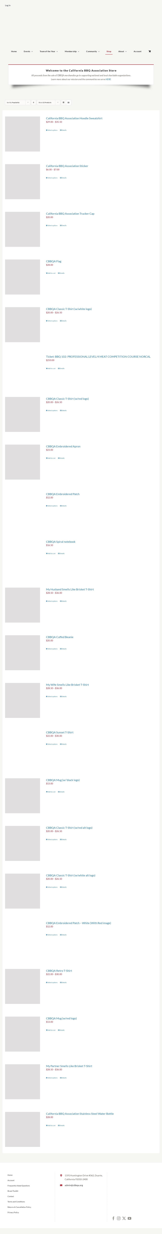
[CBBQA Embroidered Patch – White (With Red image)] (22, 938)
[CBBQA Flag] (22, 277)
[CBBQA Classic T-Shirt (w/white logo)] (22, 324)
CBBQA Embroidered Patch (62, 494)
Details (64, 130)
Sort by (13, 102)
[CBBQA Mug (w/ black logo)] (22, 795)
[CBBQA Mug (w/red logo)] (22, 1034)
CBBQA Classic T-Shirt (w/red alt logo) (69, 827)
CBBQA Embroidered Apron (63, 446)
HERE (108, 79)
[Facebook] (113, 1218)
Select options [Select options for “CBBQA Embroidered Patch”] (52, 506)
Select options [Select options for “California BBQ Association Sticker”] (52, 178)
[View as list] (68, 102)
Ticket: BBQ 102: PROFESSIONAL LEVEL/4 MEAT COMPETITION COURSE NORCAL (98, 356)
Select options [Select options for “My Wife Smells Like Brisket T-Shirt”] (52, 696)
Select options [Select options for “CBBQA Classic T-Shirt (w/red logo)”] (52, 410)
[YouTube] (129, 1218)
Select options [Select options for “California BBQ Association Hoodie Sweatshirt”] (52, 130)
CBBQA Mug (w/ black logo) (63, 780)
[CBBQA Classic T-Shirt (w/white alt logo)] (22, 891)
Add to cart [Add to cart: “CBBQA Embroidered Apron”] (51, 458)
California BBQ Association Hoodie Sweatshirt (74, 118)
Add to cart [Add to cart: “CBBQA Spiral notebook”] (51, 553)
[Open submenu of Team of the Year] (57, 51)
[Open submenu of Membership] (79, 51)
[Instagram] (118, 1218)
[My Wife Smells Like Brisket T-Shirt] (22, 700)
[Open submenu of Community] (99, 51)
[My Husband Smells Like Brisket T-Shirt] (22, 605)
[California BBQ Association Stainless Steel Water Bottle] (22, 1129)
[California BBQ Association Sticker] (22, 181)
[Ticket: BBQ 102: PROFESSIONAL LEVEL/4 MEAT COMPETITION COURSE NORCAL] (22, 369)
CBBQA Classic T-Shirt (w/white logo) (69, 309)
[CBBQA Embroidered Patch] (22, 509)
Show (45, 102)
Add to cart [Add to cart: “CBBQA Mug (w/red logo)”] (51, 1030)
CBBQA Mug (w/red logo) (61, 1018)
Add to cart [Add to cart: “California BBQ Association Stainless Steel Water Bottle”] (51, 1125)
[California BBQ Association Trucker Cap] (22, 229)
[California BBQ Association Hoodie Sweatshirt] (22, 134)
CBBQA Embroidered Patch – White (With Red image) (78, 923)
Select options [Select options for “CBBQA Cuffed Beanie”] (52, 649)
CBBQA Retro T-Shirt (59, 970)
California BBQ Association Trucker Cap (70, 213)
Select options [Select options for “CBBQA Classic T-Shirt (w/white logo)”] (52, 321)
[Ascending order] (33, 102)
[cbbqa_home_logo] (81, 14)
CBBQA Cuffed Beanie (59, 637)
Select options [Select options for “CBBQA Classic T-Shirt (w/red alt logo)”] (52, 839)
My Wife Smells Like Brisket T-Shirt (67, 684)
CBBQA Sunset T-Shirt (59, 732)
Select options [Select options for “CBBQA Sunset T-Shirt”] (52, 744)
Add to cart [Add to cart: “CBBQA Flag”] (51, 273)
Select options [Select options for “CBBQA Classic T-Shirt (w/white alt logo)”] (52, 887)
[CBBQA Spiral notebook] (22, 557)
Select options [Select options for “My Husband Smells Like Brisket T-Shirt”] (52, 601)
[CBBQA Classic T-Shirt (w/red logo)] (22, 414)
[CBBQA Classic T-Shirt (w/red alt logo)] (22, 843)
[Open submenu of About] (126, 51)
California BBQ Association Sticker (67, 166)
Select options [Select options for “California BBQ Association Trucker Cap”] (52, 225)
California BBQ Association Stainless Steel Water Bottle (80, 1113)
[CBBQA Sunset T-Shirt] (22, 748)
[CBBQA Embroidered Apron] (22, 462)
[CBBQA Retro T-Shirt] (22, 986)
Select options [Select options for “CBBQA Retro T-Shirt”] (52, 982)
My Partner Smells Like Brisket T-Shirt (69, 1066)
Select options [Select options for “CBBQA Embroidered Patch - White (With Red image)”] (52, 935)
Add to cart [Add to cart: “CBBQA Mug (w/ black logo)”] (51, 792)
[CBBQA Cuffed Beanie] (22, 652)
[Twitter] (124, 1218)
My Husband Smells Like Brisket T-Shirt (70, 589)
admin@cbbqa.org (74, 1185)
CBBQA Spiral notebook (60, 541)
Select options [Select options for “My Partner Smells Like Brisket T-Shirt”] (52, 1078)
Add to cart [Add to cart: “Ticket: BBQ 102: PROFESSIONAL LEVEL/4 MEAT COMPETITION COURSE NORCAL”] (51, 368)
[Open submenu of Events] (32, 51)
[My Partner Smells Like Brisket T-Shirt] (22, 1081)
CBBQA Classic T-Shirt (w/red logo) (67, 398)
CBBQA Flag (53, 261)
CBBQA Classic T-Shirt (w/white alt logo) (70, 875)
